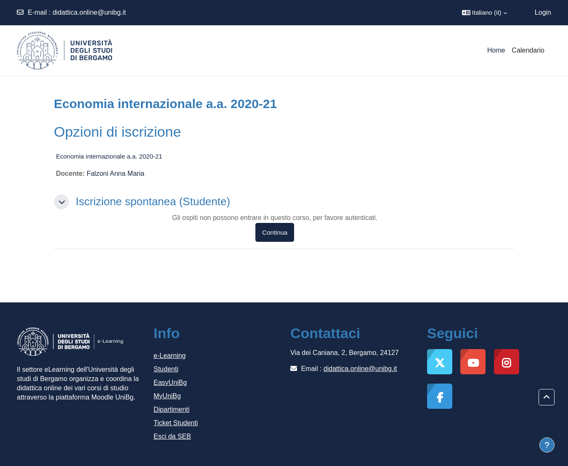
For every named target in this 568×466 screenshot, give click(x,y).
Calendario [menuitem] (528, 50)
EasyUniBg (170, 382)
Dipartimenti (171, 409)
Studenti (166, 369)
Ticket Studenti (176, 422)
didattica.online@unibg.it (89, 12)
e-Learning (170, 355)
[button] (484, 12)
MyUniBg (167, 396)
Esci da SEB (172, 436)
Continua (274, 232)
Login (543, 12)
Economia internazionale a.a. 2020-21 (109, 156)
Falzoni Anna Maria (115, 173)
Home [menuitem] (496, 50)
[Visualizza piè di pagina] (547, 445)
